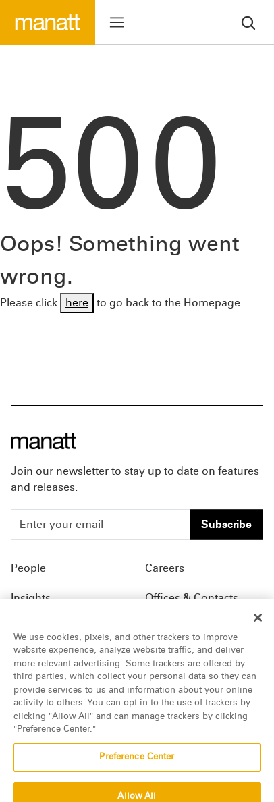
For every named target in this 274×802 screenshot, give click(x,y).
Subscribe (226, 524)
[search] (248, 22)
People (28, 568)
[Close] (258, 626)
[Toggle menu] (117, 22)
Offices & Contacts (191, 597)
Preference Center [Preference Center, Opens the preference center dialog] (136, 764)
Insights (31, 597)
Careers (164, 568)
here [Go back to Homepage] (76, 302)
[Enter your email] (100, 524)
